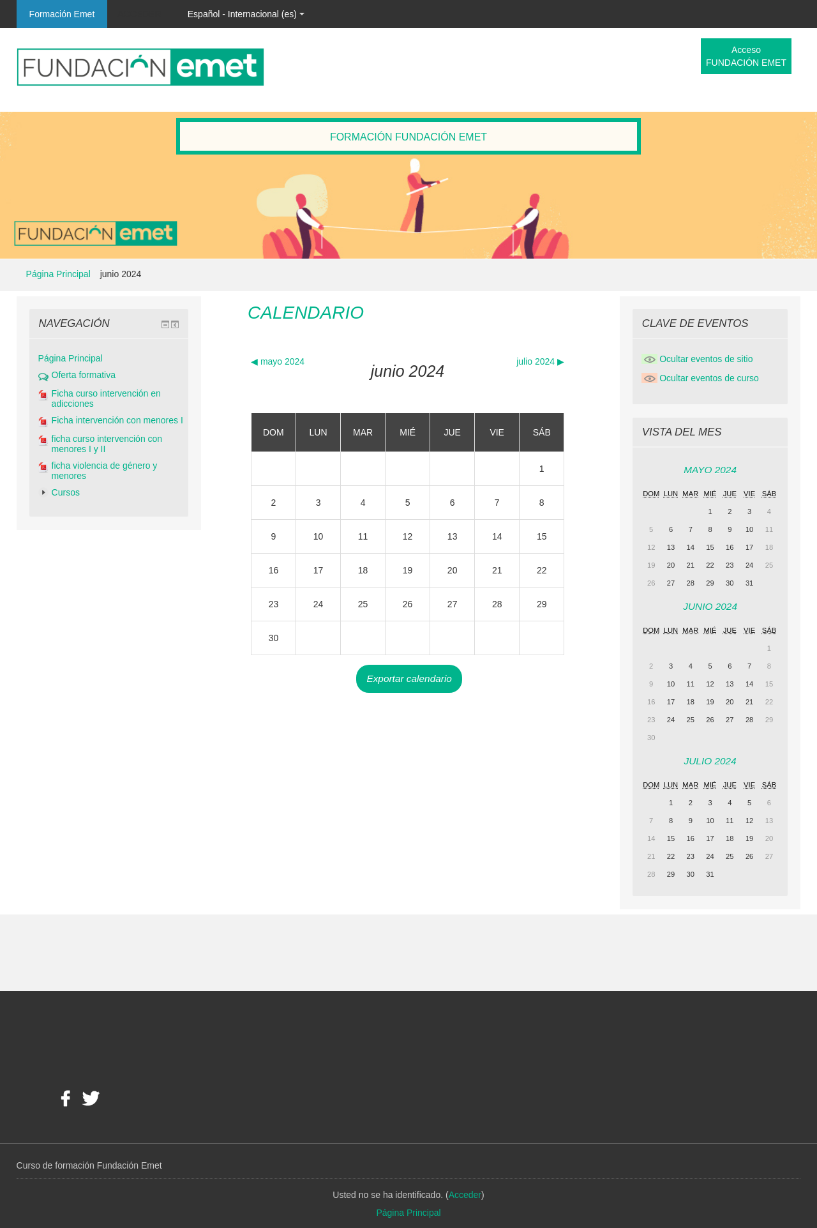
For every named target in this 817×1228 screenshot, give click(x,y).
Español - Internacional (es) (246, 14)
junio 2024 (121, 274)
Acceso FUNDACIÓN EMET (746, 56)
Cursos (66, 492)
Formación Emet (62, 14)
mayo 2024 (710, 469)
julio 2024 (710, 760)
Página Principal (58, 274)
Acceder (139, 14)
